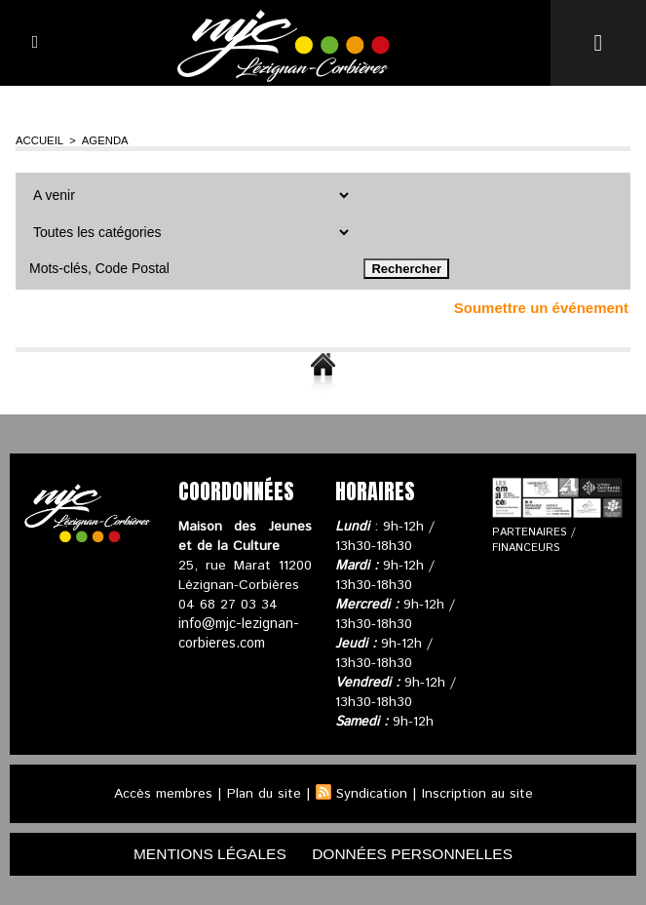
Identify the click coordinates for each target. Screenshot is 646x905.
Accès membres (160, 794)
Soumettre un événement (541, 307)
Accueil (38, 140)
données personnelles (415, 854)
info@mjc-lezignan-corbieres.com (237, 633)
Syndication (371, 794)
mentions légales (206, 854)
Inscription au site (478, 794)
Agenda (101, 140)
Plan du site (262, 794)
